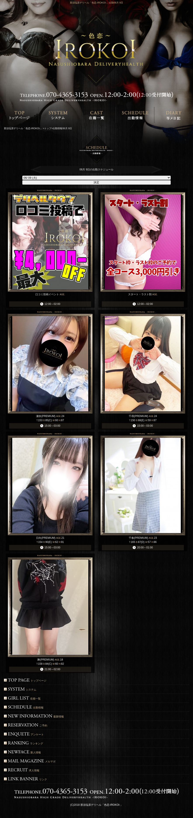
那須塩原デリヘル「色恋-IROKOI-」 (101, 804)
